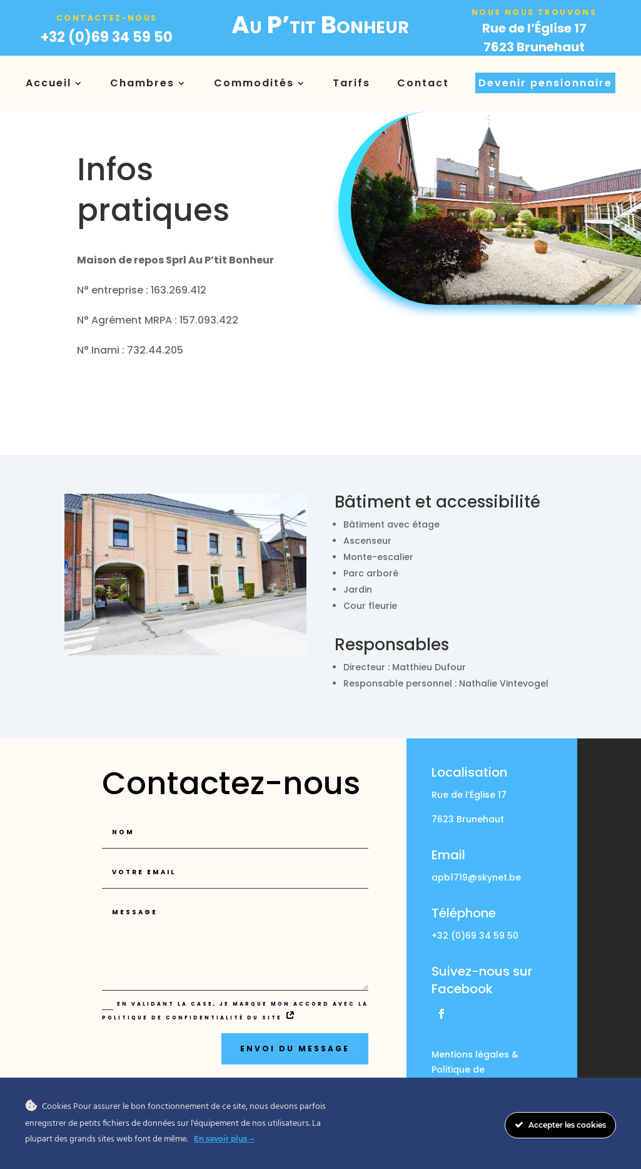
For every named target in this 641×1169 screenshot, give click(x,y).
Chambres (142, 83)
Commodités (254, 83)
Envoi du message (295, 1048)
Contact (423, 83)
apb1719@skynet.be (476, 877)
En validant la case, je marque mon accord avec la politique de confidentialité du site (235, 1010)
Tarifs (351, 83)
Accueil (48, 83)
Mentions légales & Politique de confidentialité (475, 1069)
